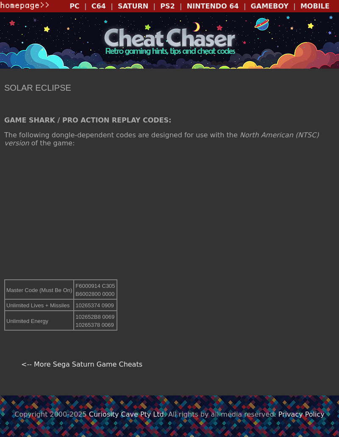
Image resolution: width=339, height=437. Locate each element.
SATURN (133, 6)
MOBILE (315, 6)
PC (74, 6)
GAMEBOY (270, 6)
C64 (99, 6)
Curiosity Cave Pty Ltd (126, 414)
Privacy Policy (301, 414)
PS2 (167, 6)
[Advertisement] (169, 213)
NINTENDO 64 (213, 6)
